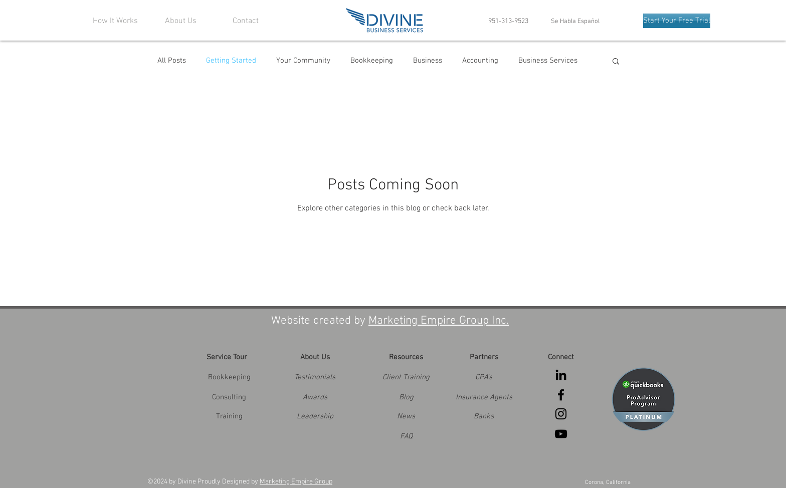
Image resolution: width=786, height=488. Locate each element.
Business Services (547, 60)
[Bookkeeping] (229, 377)
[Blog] (406, 397)
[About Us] (314, 357)
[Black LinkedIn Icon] (560, 374)
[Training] (229, 416)
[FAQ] (406, 436)
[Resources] (406, 357)
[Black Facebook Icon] (560, 394)
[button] (616, 62)
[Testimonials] (314, 377)
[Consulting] (229, 397)
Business (427, 60)
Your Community (303, 60)
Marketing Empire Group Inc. (438, 321)
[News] (406, 416)
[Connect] (561, 357)
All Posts (171, 60)
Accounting (480, 60)
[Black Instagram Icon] (560, 413)
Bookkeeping (371, 60)
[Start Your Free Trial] (676, 21)
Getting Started (231, 60)
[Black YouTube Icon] (560, 433)
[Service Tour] (227, 357)
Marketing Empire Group (296, 481)
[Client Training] (406, 377)
